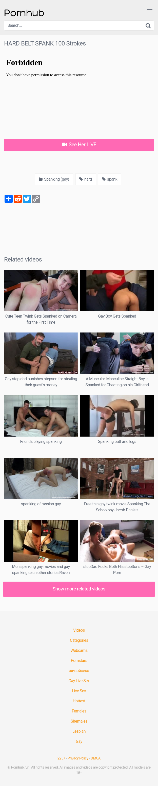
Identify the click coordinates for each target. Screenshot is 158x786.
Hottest (79, 701)
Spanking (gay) (54, 179)
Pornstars (79, 660)
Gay (79, 741)
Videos (79, 630)
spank (109, 179)
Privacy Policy (78, 758)
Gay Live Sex (79, 680)
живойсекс (79, 670)
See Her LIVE (79, 144)
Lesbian (79, 731)
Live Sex (79, 690)
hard (85, 179)
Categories (79, 640)
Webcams (78, 650)
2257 (61, 758)
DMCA (96, 758)
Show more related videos (79, 589)
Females (79, 711)
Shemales (79, 721)
